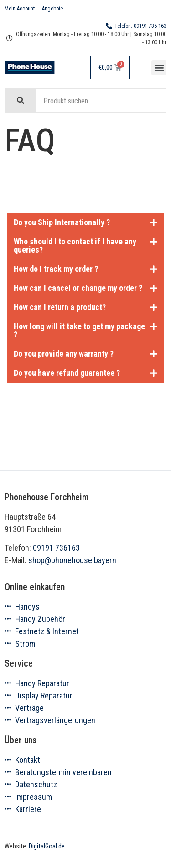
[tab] (85, 222)
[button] (158, 67)
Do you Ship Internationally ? (62, 222)
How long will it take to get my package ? (79, 330)
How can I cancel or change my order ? (78, 288)
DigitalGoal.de (47, 846)
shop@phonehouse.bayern (72, 560)
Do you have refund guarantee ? (67, 373)
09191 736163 (56, 548)
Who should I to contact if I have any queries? (75, 245)
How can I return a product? (60, 307)
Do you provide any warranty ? (64, 353)
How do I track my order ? (56, 269)
